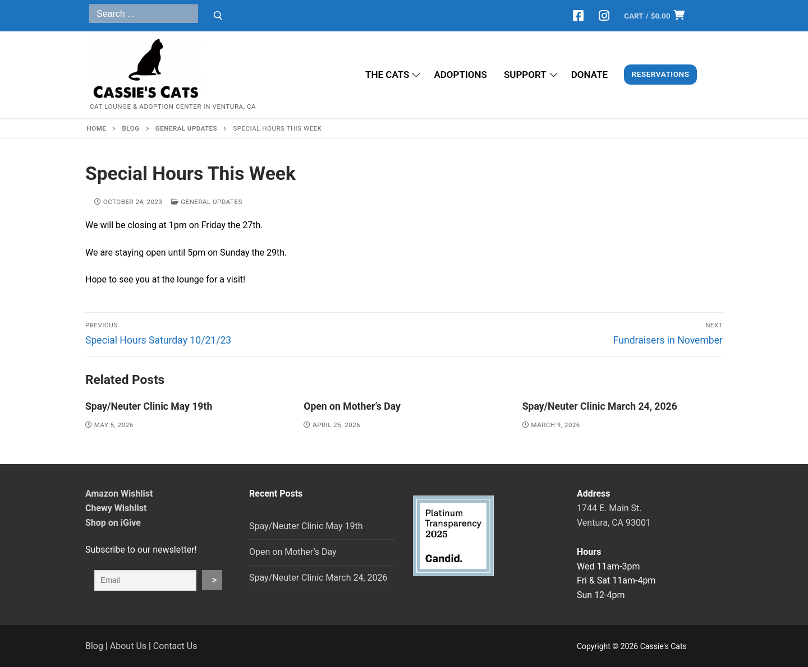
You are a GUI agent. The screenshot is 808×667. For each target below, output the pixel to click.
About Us (128, 646)
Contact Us (175, 646)
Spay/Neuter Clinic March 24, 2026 (599, 406)
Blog (94, 646)
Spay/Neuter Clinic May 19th (148, 406)
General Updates (206, 202)
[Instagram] (604, 15)
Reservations (661, 74)
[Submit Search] (218, 15)
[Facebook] (578, 15)
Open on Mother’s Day (352, 406)
